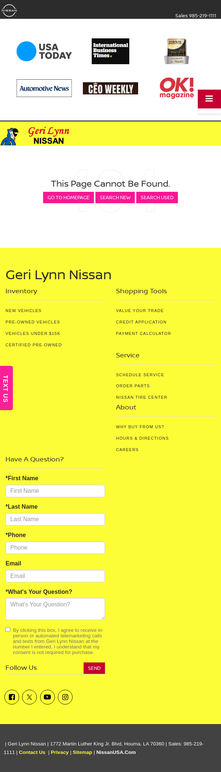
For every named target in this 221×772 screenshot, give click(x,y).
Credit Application (141, 322)
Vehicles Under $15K (33, 333)
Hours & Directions (142, 438)
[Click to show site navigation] (209, 99)
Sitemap (82, 752)
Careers (127, 449)
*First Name (22, 478)
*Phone (16, 535)
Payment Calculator (143, 333)
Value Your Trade (140, 310)
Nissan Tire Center (142, 397)
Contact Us (32, 752)
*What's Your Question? (39, 592)
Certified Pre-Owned (34, 345)
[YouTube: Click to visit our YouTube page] (47, 697)
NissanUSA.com (116, 752)
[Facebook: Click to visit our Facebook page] (12, 697)
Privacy (60, 752)
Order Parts (133, 386)
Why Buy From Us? (140, 427)
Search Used (157, 197)
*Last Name (22, 506)
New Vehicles (24, 310)
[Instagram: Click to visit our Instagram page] (65, 697)
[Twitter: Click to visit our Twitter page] (29, 697)
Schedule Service (140, 375)
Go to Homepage (69, 197)
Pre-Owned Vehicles (33, 322)
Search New (115, 197)
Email (13, 563)
